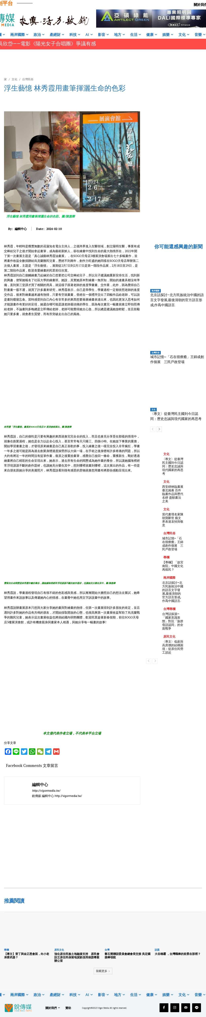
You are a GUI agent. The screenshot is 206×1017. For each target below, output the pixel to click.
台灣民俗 (27, 79)
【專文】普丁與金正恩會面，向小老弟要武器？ (26, 955)
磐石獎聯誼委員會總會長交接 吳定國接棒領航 (127, 955)
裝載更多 (103, 971)
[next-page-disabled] (155, 661)
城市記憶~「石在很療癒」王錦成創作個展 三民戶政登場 (172, 543)
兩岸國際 (155, 290)
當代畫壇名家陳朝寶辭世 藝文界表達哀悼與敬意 (172, 519)
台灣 (107, 949)
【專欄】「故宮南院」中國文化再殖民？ (172, 566)
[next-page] (159, 429)
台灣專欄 (169, 609)
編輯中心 (21, 229)
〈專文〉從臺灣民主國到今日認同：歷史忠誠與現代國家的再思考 (172, 466)
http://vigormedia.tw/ (46, 791)
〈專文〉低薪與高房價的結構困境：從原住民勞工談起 (172, 647)
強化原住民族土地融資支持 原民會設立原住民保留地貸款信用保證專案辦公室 (76, 957)
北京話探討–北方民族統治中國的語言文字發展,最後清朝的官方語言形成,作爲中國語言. (177, 300)
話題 (157, 949)
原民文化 (169, 636)
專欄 (166, 557)
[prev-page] (152, 429)
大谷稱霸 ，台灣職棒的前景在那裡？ (178, 954)
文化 (14, 79)
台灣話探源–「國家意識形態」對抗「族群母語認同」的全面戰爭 (172, 621)
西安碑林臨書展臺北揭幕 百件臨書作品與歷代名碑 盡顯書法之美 (172, 493)
